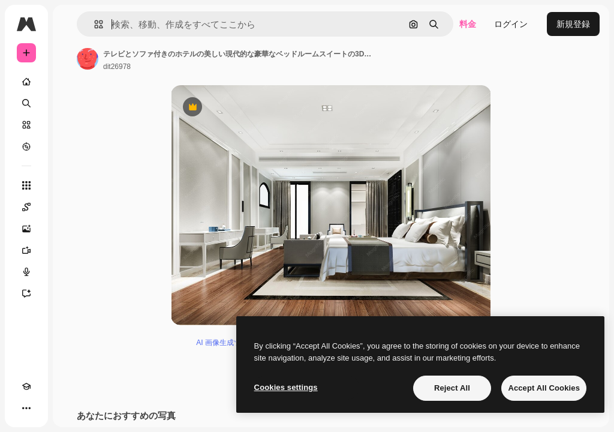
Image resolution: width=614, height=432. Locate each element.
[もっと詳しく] (26, 146)
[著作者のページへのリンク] (87, 59)
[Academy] (26, 386)
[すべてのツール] (26, 185)
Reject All (452, 387)
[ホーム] (26, 81)
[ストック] (26, 124)
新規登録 (573, 24)
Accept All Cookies (544, 387)
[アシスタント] (26, 293)
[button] (93, 24)
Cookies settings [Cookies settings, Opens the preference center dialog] (286, 387)
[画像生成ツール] (26, 228)
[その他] (26, 408)
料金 (467, 24)
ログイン (511, 24)
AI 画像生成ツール (225, 342)
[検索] (26, 103)
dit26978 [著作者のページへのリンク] (117, 66)
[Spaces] (26, 207)
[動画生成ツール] (26, 250)
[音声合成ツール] (26, 271)
